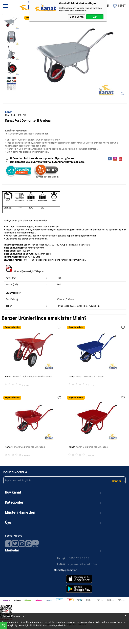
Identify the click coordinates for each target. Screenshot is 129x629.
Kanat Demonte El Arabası (90, 377)
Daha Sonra (77, 17)
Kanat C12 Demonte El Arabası (92, 447)
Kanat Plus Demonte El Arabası (28, 447)
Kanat (8, 377)
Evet (95, 17)
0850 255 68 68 (79, 558)
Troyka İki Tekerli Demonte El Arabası (32, 377)
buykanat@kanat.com (77, 564)
